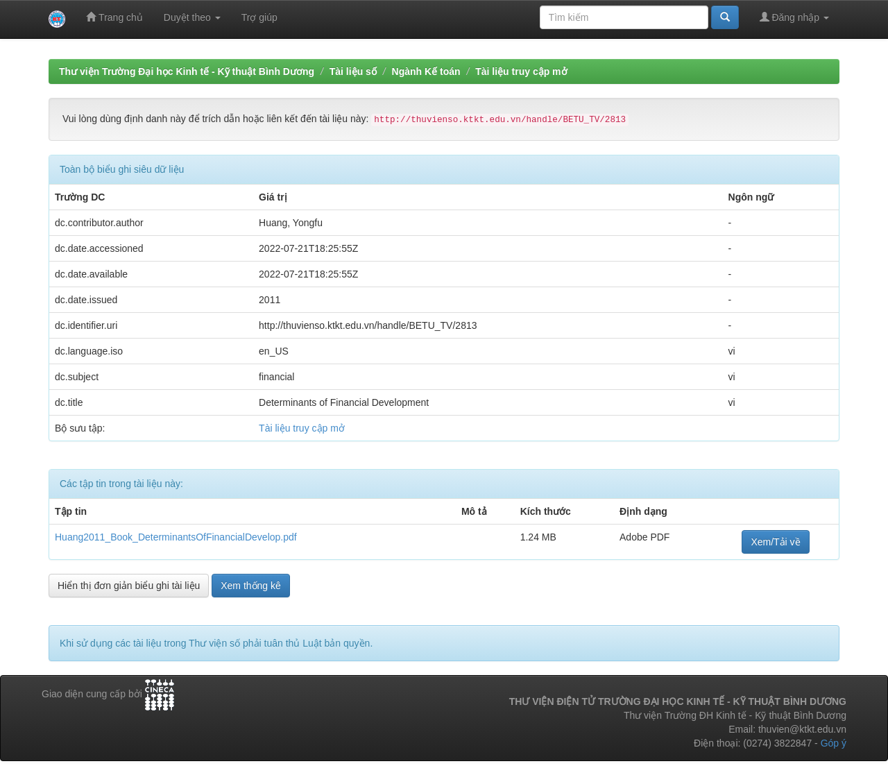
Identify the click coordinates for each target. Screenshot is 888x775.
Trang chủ (114, 17)
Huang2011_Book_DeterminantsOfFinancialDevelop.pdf (176, 537)
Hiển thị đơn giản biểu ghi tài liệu (129, 585)
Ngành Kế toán (426, 71)
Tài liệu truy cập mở (521, 71)
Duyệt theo (192, 17)
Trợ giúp (259, 17)
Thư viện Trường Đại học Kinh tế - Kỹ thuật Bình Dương (186, 71)
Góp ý (833, 743)
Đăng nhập (795, 17)
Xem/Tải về (775, 541)
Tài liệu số (353, 71)
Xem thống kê (251, 585)
